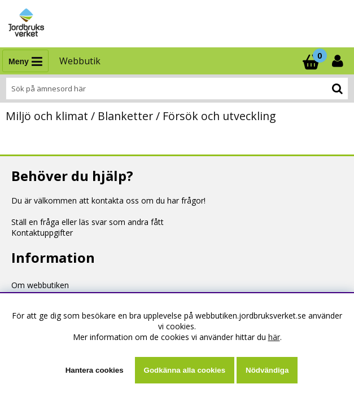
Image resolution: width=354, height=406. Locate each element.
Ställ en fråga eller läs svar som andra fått (87, 222)
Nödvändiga (267, 370)
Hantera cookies (94, 370)
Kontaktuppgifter (42, 232)
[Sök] (177, 88)
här (274, 337)
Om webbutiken (40, 285)
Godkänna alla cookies (184, 370)
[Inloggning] (338, 60)
